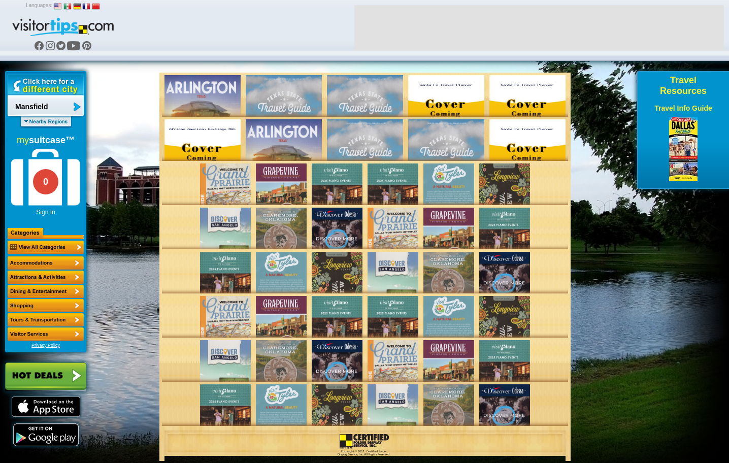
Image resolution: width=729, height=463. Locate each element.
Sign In (45, 212)
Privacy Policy (45, 345)
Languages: (39, 5)
